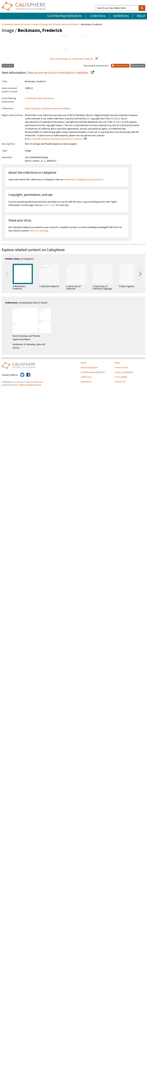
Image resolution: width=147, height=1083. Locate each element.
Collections (97, 16)
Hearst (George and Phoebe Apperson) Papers (56, 24)
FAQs (117, 363)
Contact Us (120, 382)
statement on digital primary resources (83, 179)
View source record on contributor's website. (58, 72)
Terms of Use (121, 367)
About (141, 16)
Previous (6, 273)
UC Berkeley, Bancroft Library (16, 24)
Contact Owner (120, 65)
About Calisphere (89, 367)
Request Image (138, 65)
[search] (142, 8)
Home (83, 363)
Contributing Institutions (64, 16)
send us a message (38, 230)
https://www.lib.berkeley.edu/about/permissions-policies (54, 139)
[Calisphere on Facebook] (28, 375)
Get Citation (8, 65)
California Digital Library (29, 385)
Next (140, 273)
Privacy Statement (124, 372)
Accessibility (121, 377)
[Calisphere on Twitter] (22, 375)
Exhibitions (121, 16)
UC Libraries (36, 382)
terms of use (49, 205)
